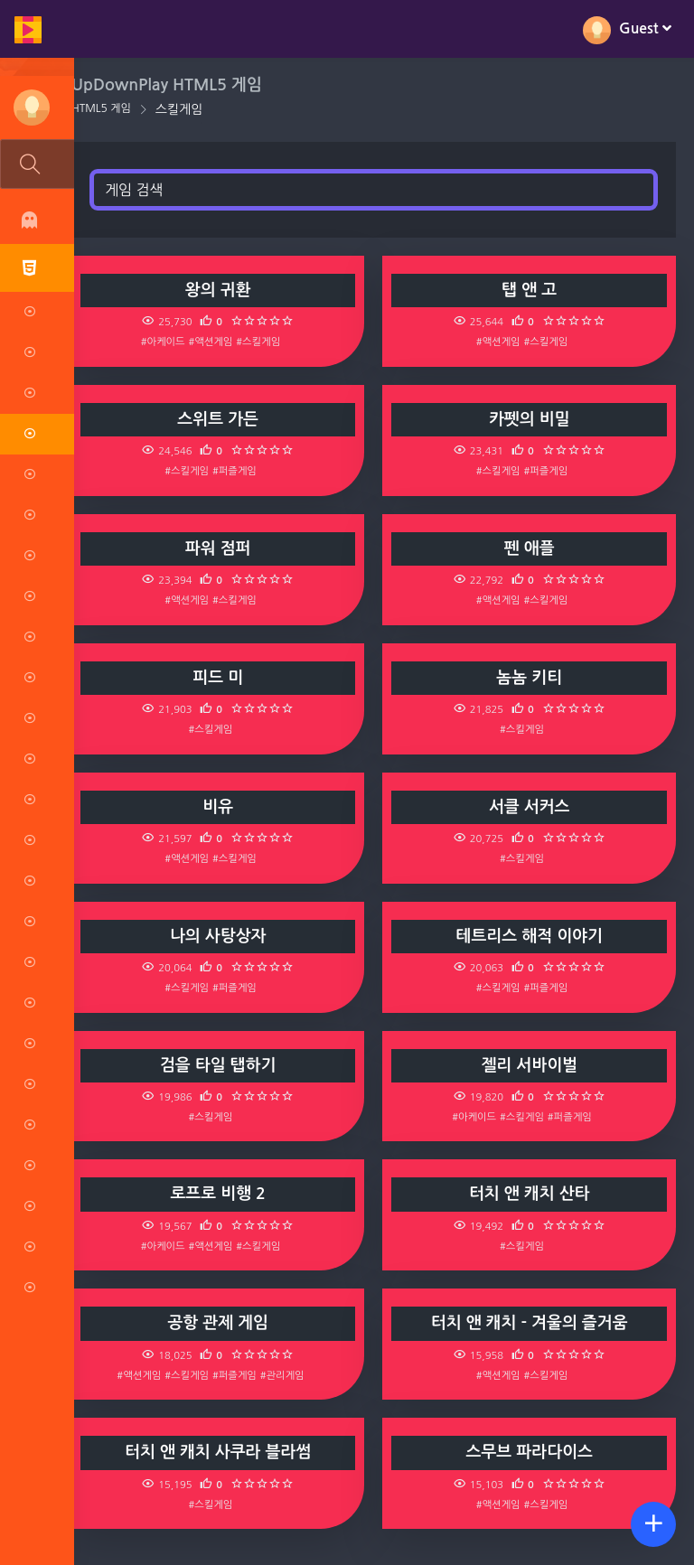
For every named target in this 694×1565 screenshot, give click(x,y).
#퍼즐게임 (239, 470)
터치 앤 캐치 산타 (530, 1193)
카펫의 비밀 (530, 419)
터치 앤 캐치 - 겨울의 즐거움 (530, 1323)
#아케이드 (167, 341)
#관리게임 (286, 1375)
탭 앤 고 (530, 290)
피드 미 (222, 678)
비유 (222, 807)
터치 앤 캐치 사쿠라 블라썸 (222, 1452)
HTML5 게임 (106, 108)
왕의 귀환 (222, 290)
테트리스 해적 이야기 (530, 936)
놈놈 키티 (531, 678)
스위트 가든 (222, 419)
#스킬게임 (262, 341)
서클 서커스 (530, 807)
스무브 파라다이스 (530, 1452)
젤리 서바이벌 (531, 1065)
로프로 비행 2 (222, 1193)
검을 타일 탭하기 (222, 1065)
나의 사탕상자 (222, 936)
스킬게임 (185, 109)
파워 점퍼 (222, 548)
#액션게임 (214, 341)
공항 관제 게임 (222, 1323)
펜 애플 (530, 548)
